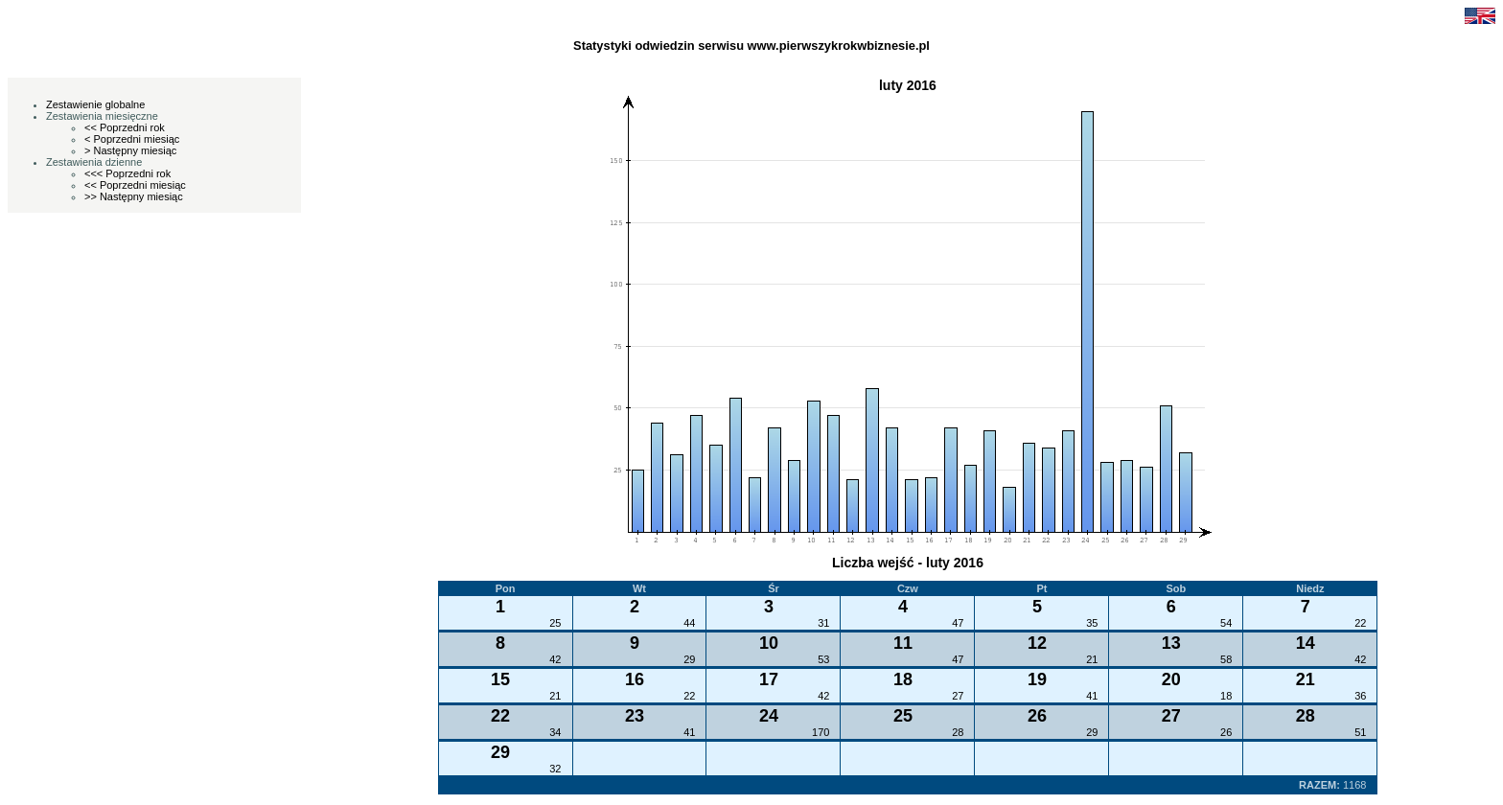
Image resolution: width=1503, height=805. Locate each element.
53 (823, 659)
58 (1226, 659)
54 (1226, 623)
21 (1092, 659)
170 (820, 732)
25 (555, 623)
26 (1226, 732)
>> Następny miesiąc (133, 196)
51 (1360, 732)
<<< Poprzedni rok (127, 173)
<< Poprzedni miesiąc (135, 185)
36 (1360, 696)
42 (555, 659)
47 (957, 623)
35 (1092, 623)
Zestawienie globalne (95, 104)
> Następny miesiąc (130, 150)
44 (689, 623)
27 (957, 696)
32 (555, 768)
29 (689, 659)
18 (1226, 696)
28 (957, 732)
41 (1092, 696)
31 (823, 623)
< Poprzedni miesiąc (131, 139)
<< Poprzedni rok (124, 127)
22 (1360, 623)
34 (555, 732)
